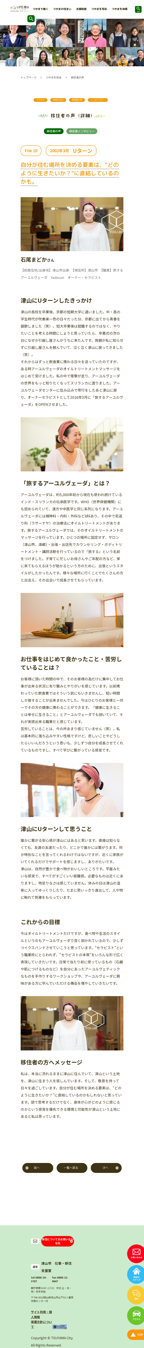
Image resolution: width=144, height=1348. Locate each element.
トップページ (28, 77)
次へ (105, 1177)
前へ (37, 1177)
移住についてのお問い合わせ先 (57, 1248)
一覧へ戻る (71, 1177)
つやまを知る (54, 77)
